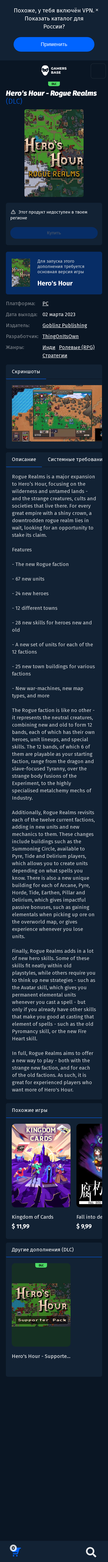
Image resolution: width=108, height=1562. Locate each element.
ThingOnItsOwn (60, 336)
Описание (24, 459)
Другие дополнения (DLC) (43, 1250)
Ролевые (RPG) (77, 347)
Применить (54, 44)
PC (45, 303)
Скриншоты (26, 372)
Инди (48, 347)
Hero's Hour (55, 283)
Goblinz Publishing (64, 325)
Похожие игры (30, 1110)
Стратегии (54, 355)
